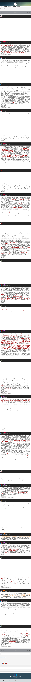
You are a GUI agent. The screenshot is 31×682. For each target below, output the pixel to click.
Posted (6, 16)
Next (27, 12)
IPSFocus (14, 676)
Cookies (20, 676)
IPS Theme (11, 676)
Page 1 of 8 (15, 12)
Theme (17, 676)
